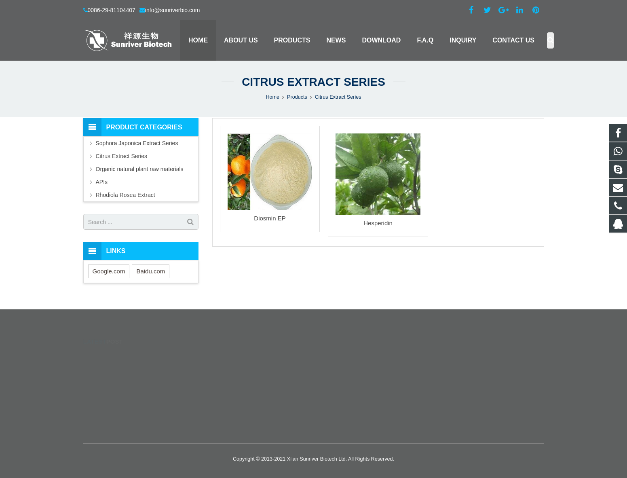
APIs (102, 182)
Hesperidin (378, 223)
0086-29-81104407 (111, 10)
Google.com (109, 271)
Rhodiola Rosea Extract (125, 195)
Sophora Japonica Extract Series (137, 143)
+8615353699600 (346, 369)
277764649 (340, 357)
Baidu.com (150, 271)
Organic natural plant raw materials (140, 169)
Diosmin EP (269, 218)
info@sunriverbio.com (172, 10)
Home (272, 97)
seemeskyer (340, 404)
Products (297, 97)
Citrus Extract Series (313, 82)
